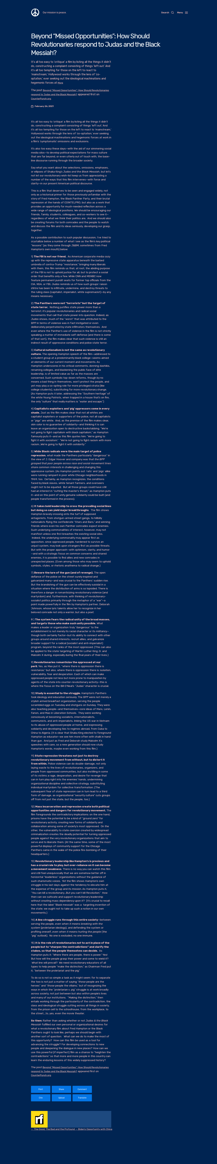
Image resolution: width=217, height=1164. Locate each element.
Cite (41, 1098)
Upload (61, 1098)
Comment (82, 1089)
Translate (82, 1098)
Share (61, 1089)
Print (40, 1089)
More (61, 82)
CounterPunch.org (65, 98)
